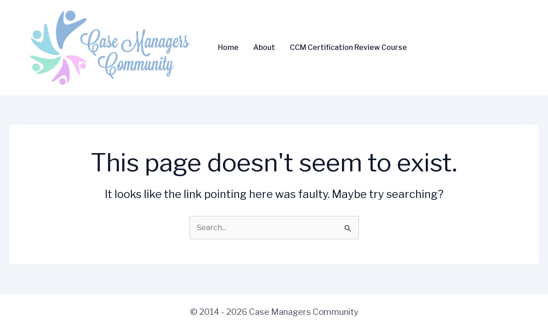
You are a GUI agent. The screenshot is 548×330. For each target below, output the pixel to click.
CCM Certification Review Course (348, 47)
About (264, 47)
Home (228, 47)
